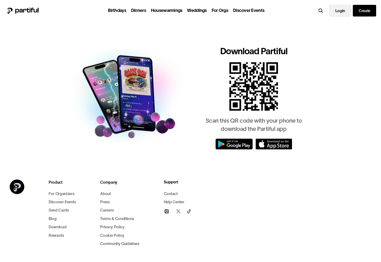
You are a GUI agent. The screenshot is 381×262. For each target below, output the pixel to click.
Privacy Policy (112, 227)
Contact (171, 193)
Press (105, 202)
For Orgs (220, 10)
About (105, 193)
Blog (53, 218)
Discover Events (248, 10)
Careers (107, 210)
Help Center (174, 202)
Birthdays (117, 10)
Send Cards (59, 210)
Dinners (138, 10)
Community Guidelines (119, 243)
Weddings (197, 10)
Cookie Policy (112, 235)
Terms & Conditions (117, 218)
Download (57, 227)
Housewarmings (166, 10)
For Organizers (62, 193)
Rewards (56, 235)
